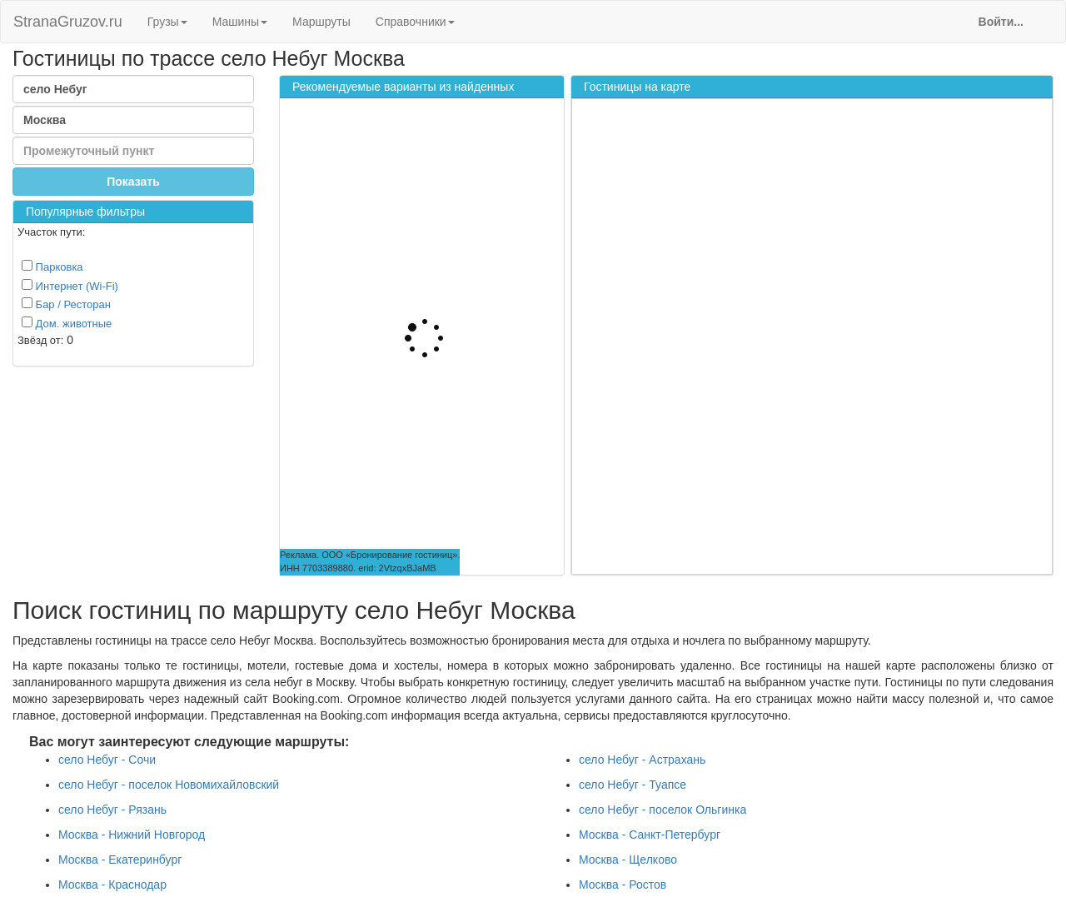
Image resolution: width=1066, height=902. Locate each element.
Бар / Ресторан (66, 304)
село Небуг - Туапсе (632, 784)
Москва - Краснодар (112, 884)
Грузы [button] (167, 21)
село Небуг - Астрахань (642, 759)
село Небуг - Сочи (107, 759)
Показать (133, 181)
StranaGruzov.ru (67, 21)
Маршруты (321, 21)
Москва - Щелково (628, 859)
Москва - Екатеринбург (120, 859)
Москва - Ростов (622, 884)
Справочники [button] (415, 21)
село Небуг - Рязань (112, 809)
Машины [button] (239, 21)
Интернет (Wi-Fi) (70, 285)
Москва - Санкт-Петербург (649, 834)
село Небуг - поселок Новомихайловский (168, 784)
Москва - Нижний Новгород (131, 834)
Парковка (52, 266)
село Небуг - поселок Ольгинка (662, 809)
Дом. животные (67, 323)
